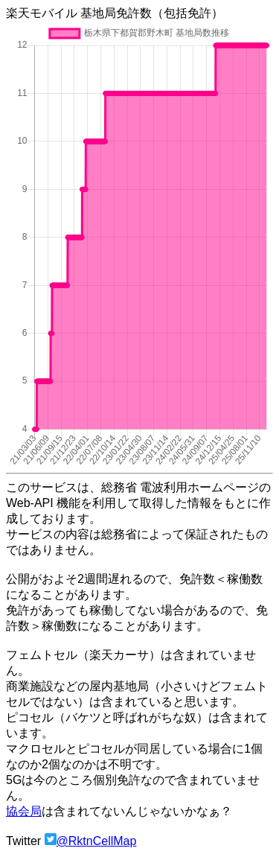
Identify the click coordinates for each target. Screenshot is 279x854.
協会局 (24, 811)
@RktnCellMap (97, 841)
